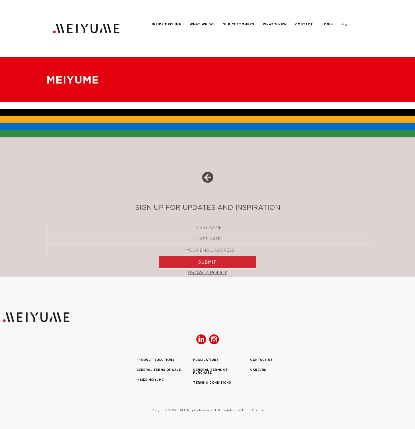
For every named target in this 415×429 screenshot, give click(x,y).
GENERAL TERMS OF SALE (158, 369)
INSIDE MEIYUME (150, 379)
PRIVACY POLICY (207, 272)
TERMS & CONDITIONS (212, 382)
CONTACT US (261, 359)
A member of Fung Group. (241, 410)
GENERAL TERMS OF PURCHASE (210, 371)
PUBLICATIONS (205, 359)
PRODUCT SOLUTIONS (155, 359)
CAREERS (258, 369)
